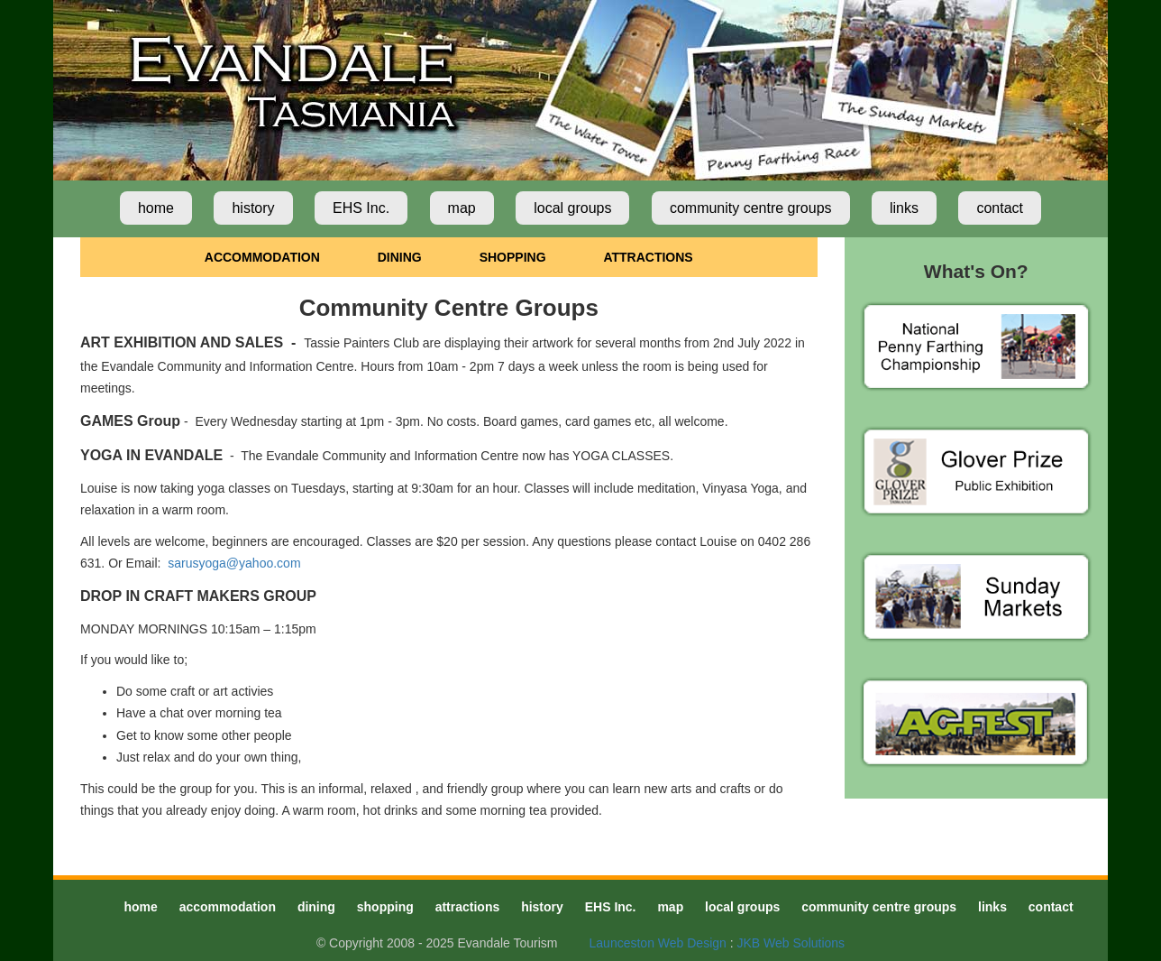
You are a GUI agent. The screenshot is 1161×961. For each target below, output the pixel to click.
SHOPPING (513, 257)
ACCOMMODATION (262, 257)
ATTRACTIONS (647, 257)
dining (316, 907)
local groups (572, 208)
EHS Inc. (361, 208)
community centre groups (751, 208)
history (253, 208)
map (462, 208)
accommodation (227, 907)
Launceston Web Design (658, 943)
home (156, 208)
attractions (467, 907)
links (904, 208)
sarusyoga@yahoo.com (234, 563)
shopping (385, 907)
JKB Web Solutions (791, 943)
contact (999, 208)
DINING (400, 257)
